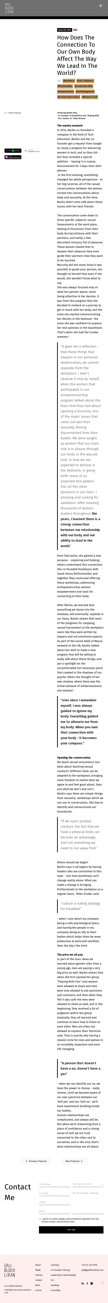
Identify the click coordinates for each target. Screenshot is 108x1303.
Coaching (55, 1265)
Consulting (55, 1290)
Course (38, 1290)
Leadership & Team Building (63, 1275)
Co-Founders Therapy (60, 1270)
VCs (52, 1280)
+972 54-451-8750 (89, 1265)
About (38, 1265)
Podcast (38, 1275)
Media (37, 1270)
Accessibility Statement (13, 1286)
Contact (38, 1280)
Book (37, 1285)
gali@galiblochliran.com (93, 1270)
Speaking (55, 1285)
